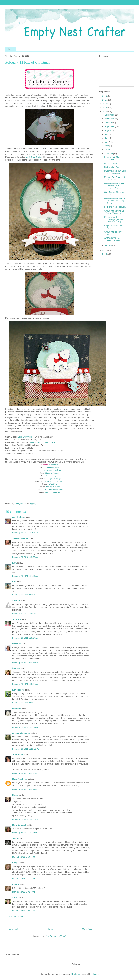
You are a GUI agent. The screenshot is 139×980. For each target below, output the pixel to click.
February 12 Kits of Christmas (112, 158)
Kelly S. (15, 863)
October (108, 122)
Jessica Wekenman (21, 733)
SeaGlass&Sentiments (54, 489)
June (107, 138)
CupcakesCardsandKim (52, 470)
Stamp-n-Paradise (52, 473)
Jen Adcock (17, 754)
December (110, 115)
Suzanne (16, 600)
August (108, 130)
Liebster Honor (110, 163)
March (108, 149)
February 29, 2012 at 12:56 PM (25, 749)
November (110, 119)
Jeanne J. (17, 619)
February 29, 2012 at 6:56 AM (25, 703)
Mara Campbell (19, 825)
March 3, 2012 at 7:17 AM (23, 878)
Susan (15, 897)
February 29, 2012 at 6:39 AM (25, 684)
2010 (104, 254)
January (108, 245)
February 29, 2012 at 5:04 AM (25, 614)
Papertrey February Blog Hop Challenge (115, 172)
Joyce (15, 838)
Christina (16, 644)
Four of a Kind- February (115, 207)
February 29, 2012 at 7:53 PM (25, 832)
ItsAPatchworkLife (52, 492)
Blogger (95, 974)
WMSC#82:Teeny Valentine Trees (112, 239)
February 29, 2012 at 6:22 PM (25, 789)
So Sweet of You (111, 167)
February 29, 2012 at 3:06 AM (25, 557)
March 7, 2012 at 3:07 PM (23, 910)
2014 (104, 104)
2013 (104, 108)
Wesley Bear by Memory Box (43, 442)
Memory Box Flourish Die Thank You (115, 178)
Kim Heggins (18, 690)
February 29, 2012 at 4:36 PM (25, 773)
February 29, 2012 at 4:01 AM (25, 576)
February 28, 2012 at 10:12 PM (25, 533)
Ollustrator (75, 974)
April (107, 146)
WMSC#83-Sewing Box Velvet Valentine (114, 212)
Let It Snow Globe (33, 157)
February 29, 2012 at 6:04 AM (25, 638)
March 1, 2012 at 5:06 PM (23, 857)
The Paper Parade (53, 487)
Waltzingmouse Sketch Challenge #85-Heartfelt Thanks (114, 185)
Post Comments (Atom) (55, 936)
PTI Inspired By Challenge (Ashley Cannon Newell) (113, 219)
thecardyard (53, 464)
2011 (104, 250)
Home (10, 49)
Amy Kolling (18, 517)
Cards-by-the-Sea (52, 467)
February (109, 153)
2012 (104, 111)
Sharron (16, 668)
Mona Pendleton (19, 779)
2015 (104, 100)
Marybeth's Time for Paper (54, 481)
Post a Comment (16, 916)
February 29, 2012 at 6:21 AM (25, 662)
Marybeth (16, 708)
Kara (14, 563)
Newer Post (13, 929)
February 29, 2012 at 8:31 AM (25, 727)
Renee (15, 795)
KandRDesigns (52, 476)
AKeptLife (53, 484)
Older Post (87, 929)
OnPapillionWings (53, 478)
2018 (104, 96)
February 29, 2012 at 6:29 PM (25, 819)
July (107, 134)
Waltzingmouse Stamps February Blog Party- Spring (114, 200)
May (107, 142)
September (110, 126)
